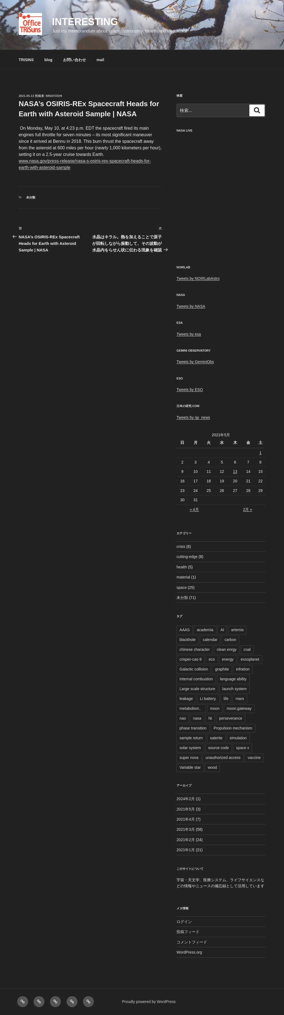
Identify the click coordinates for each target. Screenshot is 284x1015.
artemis (237, 630)
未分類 (30, 197)
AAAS (185, 630)
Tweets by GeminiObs (195, 362)
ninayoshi (54, 95)
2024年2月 (186, 799)
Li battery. (208, 698)
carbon (230, 639)
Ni (210, 718)
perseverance (230, 718)
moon (215, 708)
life (226, 698)
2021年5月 (186, 809)
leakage (186, 698)
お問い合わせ (74, 60)
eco (212, 659)
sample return (191, 738)
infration (243, 669)
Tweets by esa (189, 334)
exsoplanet (250, 659)
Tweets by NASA (191, 306)
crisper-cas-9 (191, 659)
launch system (234, 689)
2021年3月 (186, 829)
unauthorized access (222, 757)
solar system (190, 748)
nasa (197, 718)
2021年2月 (186, 840)
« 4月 (194, 509)
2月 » (247, 509)
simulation (238, 738)
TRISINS (26, 60)
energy (228, 659)
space (182, 587)
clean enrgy (227, 649)
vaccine (254, 757)
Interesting (85, 21)
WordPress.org (189, 952)
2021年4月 (186, 819)
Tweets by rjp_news (193, 417)
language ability (233, 679)
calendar (210, 639)
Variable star (190, 767)
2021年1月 (186, 850)
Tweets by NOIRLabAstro (198, 278)
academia (205, 630)
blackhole (188, 639)
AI (222, 630)
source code (218, 748)
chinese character (195, 649)
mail (100, 60)
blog (48, 60)
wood (212, 767)
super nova (189, 757)
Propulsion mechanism (233, 728)
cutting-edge (187, 556)
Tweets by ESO (190, 389)
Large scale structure (197, 689)
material (183, 577)
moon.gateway (239, 708)
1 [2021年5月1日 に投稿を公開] (260, 452)
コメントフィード (192, 942)
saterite (216, 738)
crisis (181, 546)
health (182, 567)
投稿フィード (188, 932)
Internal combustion (196, 679)
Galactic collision (194, 669)
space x (242, 748)
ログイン (184, 921)
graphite (222, 669)
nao (183, 718)
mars (239, 698)
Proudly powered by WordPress (149, 1001)
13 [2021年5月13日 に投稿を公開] (235, 471)
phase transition (193, 728)
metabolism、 (191, 708)
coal (247, 649)
